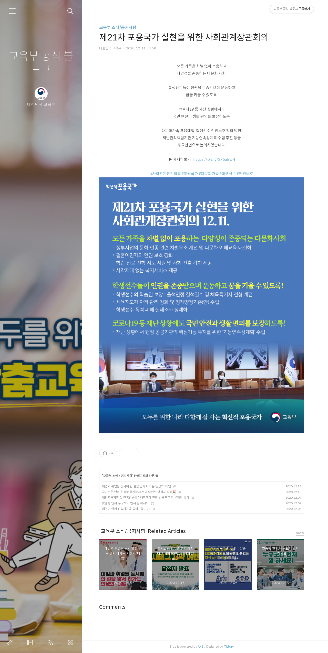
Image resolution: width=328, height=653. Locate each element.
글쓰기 (11, 642)
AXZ (200, 646)
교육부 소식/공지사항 (117, 27)
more (300, 532)
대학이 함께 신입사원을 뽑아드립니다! (126, 509)
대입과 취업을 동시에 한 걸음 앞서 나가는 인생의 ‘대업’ (137, 486)
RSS (51, 642)
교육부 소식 (110, 476)
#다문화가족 (209, 173)
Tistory (229, 646)
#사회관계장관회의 (165, 173)
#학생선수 (228, 173)
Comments (112, 607)
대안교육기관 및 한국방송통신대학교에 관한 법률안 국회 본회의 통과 (145, 497)
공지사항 (126, 476)
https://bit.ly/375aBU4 (214, 159)
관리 (71, 642)
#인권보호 (245, 173)
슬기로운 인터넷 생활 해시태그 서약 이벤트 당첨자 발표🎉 (139, 492)
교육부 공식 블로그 (41, 63)
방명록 (31, 642)
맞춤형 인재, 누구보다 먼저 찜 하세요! (125, 503)
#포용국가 (190, 173)
